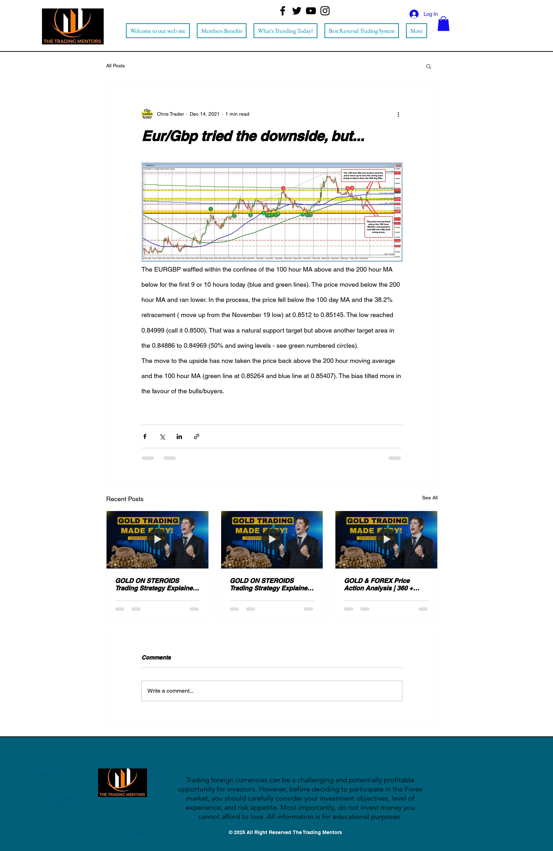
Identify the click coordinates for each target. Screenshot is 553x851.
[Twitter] (297, 11)
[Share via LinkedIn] (179, 436)
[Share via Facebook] (144, 436)
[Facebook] (282, 11)
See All (430, 497)
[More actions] (398, 114)
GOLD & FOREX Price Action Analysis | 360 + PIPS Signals (378, 584)
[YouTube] (311, 11)
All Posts (115, 65)
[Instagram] (325, 11)
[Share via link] (196, 436)
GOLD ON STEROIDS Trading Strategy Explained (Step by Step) (155, 584)
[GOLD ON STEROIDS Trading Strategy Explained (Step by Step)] (157, 539)
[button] (443, 23)
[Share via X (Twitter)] (162, 436)
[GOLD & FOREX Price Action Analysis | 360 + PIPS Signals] (386, 539)
